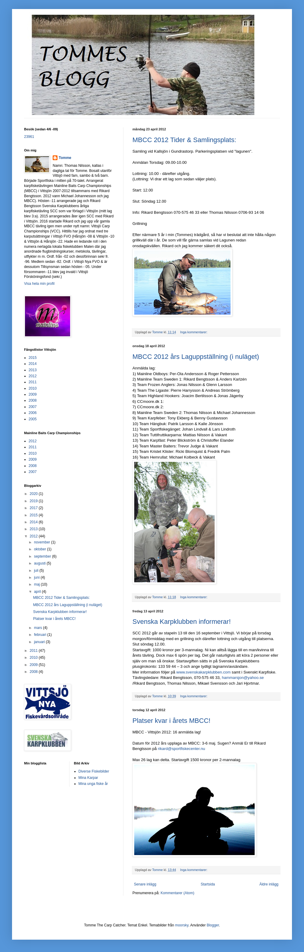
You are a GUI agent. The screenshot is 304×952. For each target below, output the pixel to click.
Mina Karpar (88, 778)
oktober (40, 549)
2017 (34, 508)
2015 (33, 358)
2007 (33, 407)
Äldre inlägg (268, 884)
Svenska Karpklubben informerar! (181, 621)
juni (37, 577)
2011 (33, 382)
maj (37, 584)
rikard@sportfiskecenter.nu (181, 748)
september (43, 556)
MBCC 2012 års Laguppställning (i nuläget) (195, 356)
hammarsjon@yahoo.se (243, 677)
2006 (33, 413)
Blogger (213, 925)
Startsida (208, 884)
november (42, 542)
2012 (33, 376)
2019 (34, 501)
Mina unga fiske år (93, 784)
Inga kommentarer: (194, 332)
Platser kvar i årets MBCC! (171, 720)
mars (38, 628)
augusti (40, 563)
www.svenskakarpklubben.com (203, 672)
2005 (33, 419)
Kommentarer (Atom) (177, 893)
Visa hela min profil (39, 284)
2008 (33, 400)
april (38, 592)
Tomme (65, 158)
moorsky (181, 925)
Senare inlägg (145, 884)
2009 (33, 394)
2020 (34, 494)
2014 (33, 364)
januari (40, 642)
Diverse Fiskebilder (94, 771)
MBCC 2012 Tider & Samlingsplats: (184, 140)
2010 (33, 388)
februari (40, 635)
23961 (29, 137)
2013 (33, 370)
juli (36, 570)
